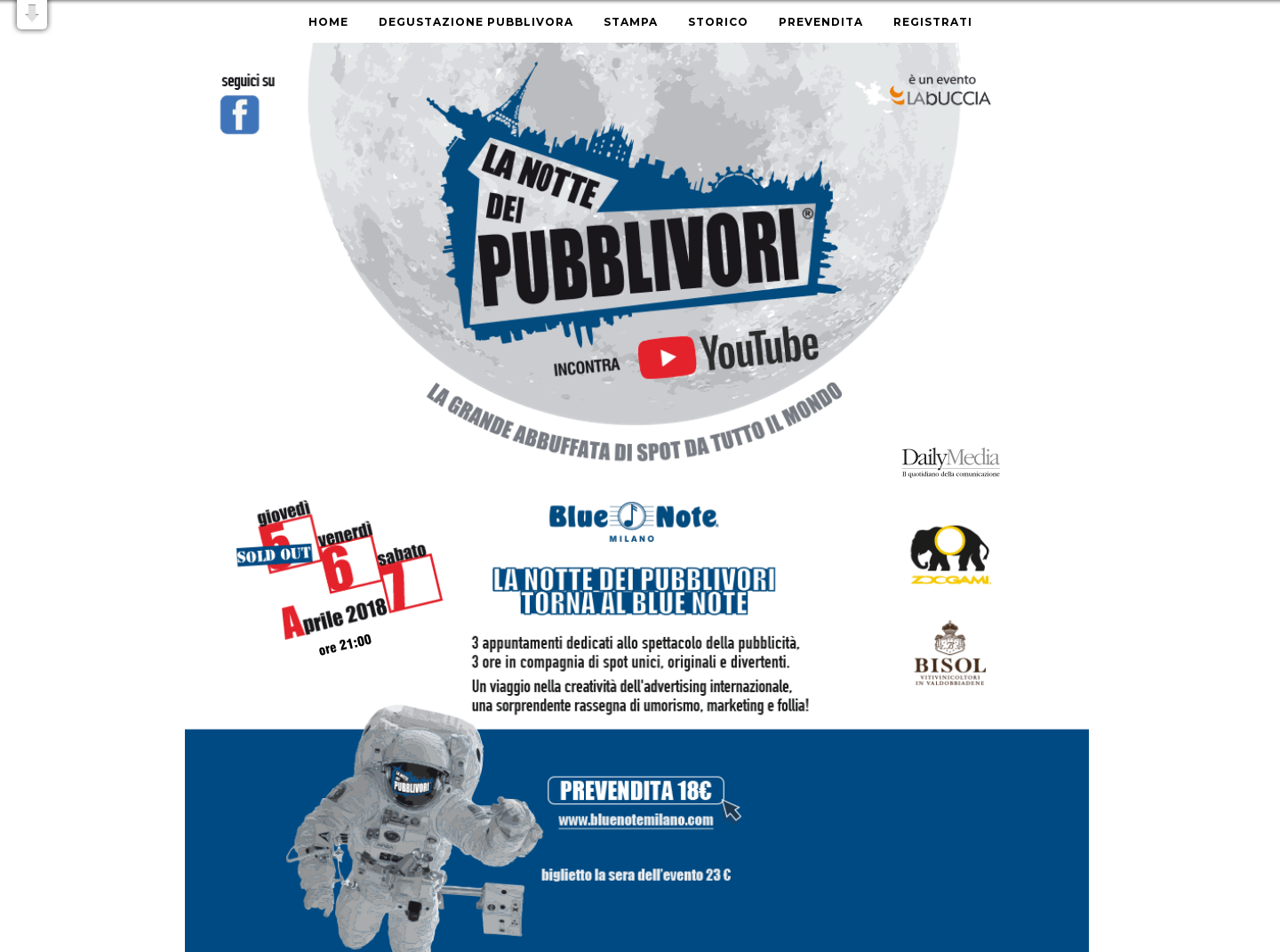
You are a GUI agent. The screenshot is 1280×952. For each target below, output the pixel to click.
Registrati (932, 21)
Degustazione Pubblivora (476, 21)
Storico (718, 21)
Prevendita (821, 21)
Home (328, 21)
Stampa (631, 21)
